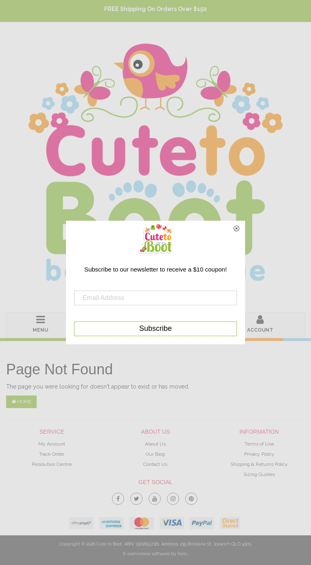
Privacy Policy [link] (259, 454)
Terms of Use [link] (259, 444)
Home (21, 401)
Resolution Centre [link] (52, 464)
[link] (118, 497)
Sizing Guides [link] (259, 474)
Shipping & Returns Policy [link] (259, 464)
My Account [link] (51, 444)
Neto (182, 553)
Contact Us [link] (155, 464)
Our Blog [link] (155, 454)
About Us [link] (155, 444)
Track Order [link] (51, 454)
